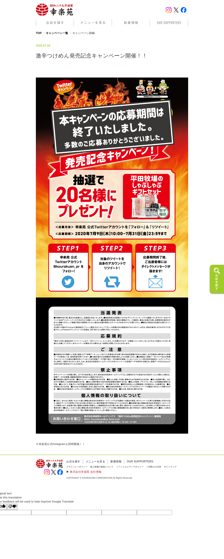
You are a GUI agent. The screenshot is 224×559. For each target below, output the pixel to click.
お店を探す (73, 461)
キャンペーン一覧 (57, 33)
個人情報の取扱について (102, 467)
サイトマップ (170, 467)
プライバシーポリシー (76, 467)
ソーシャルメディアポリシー (130, 467)
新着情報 (115, 461)
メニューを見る (95, 461)
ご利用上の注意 (153, 467)
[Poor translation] (12, 507)
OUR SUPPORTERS (140, 461)
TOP (39, 33)
